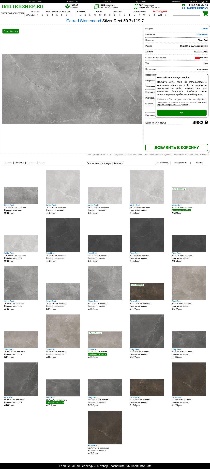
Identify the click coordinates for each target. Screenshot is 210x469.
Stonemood (202, 34)
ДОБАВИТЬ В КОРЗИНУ (177, 147)
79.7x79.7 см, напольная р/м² (105, 449)
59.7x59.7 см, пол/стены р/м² (147, 209)
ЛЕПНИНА (80, 11)
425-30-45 (198, 4)
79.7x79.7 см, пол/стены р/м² (63, 209)
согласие (187, 99)
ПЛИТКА (35, 11)
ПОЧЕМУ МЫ (35, 1)
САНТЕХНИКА (139, 11)
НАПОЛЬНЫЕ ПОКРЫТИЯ (58, 11)
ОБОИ (99, 11)
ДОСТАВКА (141, 1)
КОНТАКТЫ (72, 1)
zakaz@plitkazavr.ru (197, 8)
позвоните (118, 466)
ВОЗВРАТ (176, 1)
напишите (138, 466)
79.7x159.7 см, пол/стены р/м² (105, 209)
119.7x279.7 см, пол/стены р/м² (21, 209)
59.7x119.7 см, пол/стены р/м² (189, 209)
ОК (181, 112)
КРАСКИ (117, 11)
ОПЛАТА (107, 1)
